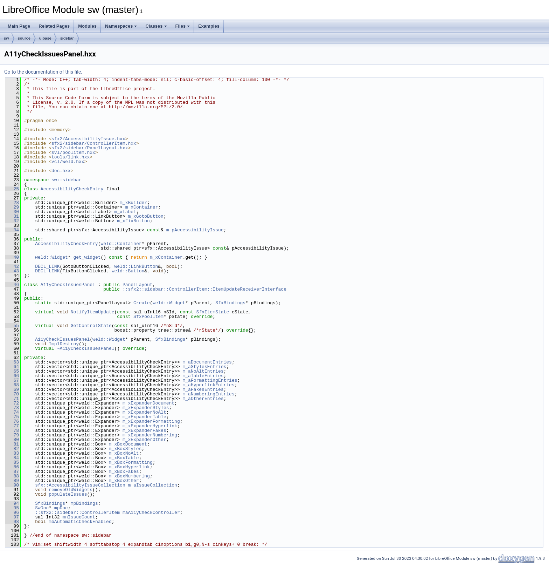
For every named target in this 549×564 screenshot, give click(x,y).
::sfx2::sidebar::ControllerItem (77, 512)
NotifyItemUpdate (92, 312)
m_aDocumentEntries (206, 362)
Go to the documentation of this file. (43, 72)
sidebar (67, 38)
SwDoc (42, 508)
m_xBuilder (133, 202)
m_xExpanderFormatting (151, 421)
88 (12, 476)
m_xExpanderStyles (146, 408)
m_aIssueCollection (152, 485)
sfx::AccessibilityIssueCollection (80, 485)
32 (12, 221)
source (24, 38)
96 (12, 512)
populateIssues (68, 494)
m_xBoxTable (124, 458)
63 (12, 362)
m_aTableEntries (202, 376)
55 (12, 325)
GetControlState (91, 325)
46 (12, 284)
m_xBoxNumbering (129, 476)
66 (12, 376)
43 (12, 271)
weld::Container (120, 243)
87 (12, 471)
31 (12, 216)
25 (12, 189)
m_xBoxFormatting (131, 462)
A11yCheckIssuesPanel (68, 284)
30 (12, 212)
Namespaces (121, 26)
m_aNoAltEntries (202, 371)
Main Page (19, 26)
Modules (87, 26)
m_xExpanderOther (144, 439)
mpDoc (61, 508)
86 (12, 467)
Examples (209, 26)
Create (141, 303)
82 (12, 449)
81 (12, 444)
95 (12, 508)
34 (12, 230)
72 (12, 403)
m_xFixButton (133, 221)
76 (12, 421)
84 (12, 458)
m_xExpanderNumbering (150, 435)
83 (12, 453)
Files (182, 26)
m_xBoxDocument (128, 444)
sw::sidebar (66, 180)
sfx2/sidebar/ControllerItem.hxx (93, 143)
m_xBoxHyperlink (129, 467)
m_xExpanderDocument (148, 403)
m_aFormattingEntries (209, 380)
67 (12, 380)
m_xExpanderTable (144, 417)
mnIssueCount (78, 517)
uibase (45, 38)
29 (12, 207)
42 (12, 266)
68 (12, 385)
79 (12, 435)
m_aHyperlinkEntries (208, 385)
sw (6, 38)
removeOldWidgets (70, 490)
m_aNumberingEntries (208, 394)
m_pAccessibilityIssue (195, 230)
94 (12, 503)
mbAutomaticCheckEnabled (80, 521)
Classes (156, 26)
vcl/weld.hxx (67, 161)
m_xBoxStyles (125, 449)
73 (12, 408)
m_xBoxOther (124, 480)
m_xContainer (141, 207)
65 (12, 371)
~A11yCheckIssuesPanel (85, 348)
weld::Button (128, 271)
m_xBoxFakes (124, 471)
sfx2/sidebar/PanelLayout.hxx (89, 148)
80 (12, 439)
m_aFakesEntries (202, 389)
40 (12, 257)
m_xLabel (125, 212)
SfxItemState (212, 312)
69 (12, 389)
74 (12, 412)
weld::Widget (51, 257)
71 (12, 398)
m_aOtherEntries (202, 398)
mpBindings (84, 503)
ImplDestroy (64, 344)
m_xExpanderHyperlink (150, 426)
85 (12, 462)
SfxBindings (230, 303)
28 (12, 202)
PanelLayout (138, 284)
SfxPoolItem (148, 316)
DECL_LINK (47, 266)
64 (12, 366)
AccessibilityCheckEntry (72, 189)
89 (12, 480)
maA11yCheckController (151, 512)
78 (12, 430)
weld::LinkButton (136, 266)
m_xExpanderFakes (144, 430)
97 (12, 517)
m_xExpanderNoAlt (144, 412)
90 (12, 485)
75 (12, 417)
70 (12, 394)
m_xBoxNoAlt (124, 453)
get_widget (86, 257)
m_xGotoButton (145, 216)
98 (12, 521)
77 (12, 426)
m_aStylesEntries (204, 366)
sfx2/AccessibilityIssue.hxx (88, 139)
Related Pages (54, 26)
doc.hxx (61, 171)
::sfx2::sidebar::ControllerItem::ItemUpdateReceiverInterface (204, 289)
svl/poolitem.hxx (73, 152)
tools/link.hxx (70, 157)
